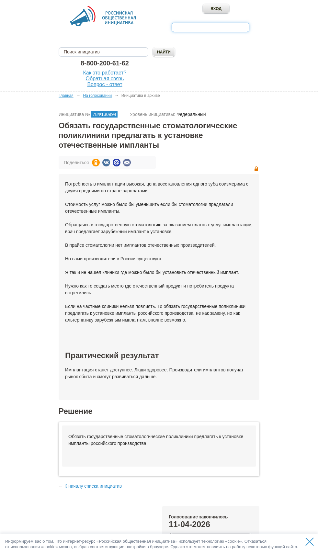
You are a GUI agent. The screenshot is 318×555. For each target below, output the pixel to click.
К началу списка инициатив (93, 486)
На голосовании (97, 95)
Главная (66, 95)
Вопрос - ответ (104, 84)
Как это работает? (104, 72)
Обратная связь (105, 78)
